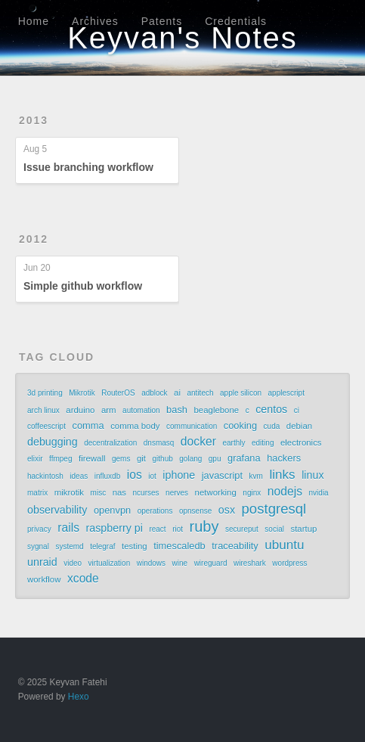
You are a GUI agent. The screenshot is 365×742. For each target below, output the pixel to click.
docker (198, 441)
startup (303, 528)
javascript (222, 475)
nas (119, 492)
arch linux (43, 410)
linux (312, 475)
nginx (252, 493)
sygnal (38, 546)
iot (152, 476)
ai (177, 392)
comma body (134, 425)
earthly (233, 443)
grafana (244, 458)
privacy (39, 529)
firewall (92, 458)
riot (177, 529)
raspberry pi (113, 528)
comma (88, 425)
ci (296, 410)
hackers (284, 458)
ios (134, 474)
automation (140, 410)
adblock (154, 393)
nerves (176, 493)
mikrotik (69, 492)
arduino (80, 409)
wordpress (289, 563)
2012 (33, 239)
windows (151, 563)
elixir (35, 459)
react (157, 529)
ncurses (146, 493)
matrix (37, 493)
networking (216, 492)
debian (299, 425)
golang (190, 459)
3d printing (45, 393)
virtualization (109, 563)
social (274, 529)
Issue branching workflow (88, 167)
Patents (161, 21)
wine (180, 563)
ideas (79, 476)
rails (68, 527)
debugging (52, 442)
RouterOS (118, 393)
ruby (204, 526)
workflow (43, 579)
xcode (83, 578)
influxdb (107, 476)
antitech (200, 393)
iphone (178, 475)
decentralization (110, 443)
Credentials (236, 21)
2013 (33, 120)
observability (57, 510)
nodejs (285, 491)
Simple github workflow (82, 286)
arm (108, 409)
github (163, 459)
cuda (272, 426)
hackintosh (45, 476)
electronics (301, 442)
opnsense (195, 511)
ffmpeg (60, 459)
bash (176, 409)
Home (33, 21)
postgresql (274, 509)
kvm (256, 476)
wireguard (210, 563)
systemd (69, 546)
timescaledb (179, 545)
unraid (42, 562)
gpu (215, 459)
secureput (241, 529)
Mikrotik (81, 393)
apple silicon (240, 393)
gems (121, 459)
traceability (235, 545)
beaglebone (216, 409)
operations (155, 511)
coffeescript (46, 426)
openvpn (112, 510)
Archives (95, 21)
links (282, 474)
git (141, 458)
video (72, 563)
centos (271, 409)
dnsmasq (159, 443)
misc (99, 493)
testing (134, 546)
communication (191, 426)
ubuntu (284, 544)
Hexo (78, 696)
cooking (240, 425)
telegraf (102, 546)
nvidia (319, 493)
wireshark (250, 563)
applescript (286, 393)
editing (263, 443)
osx (226, 510)
